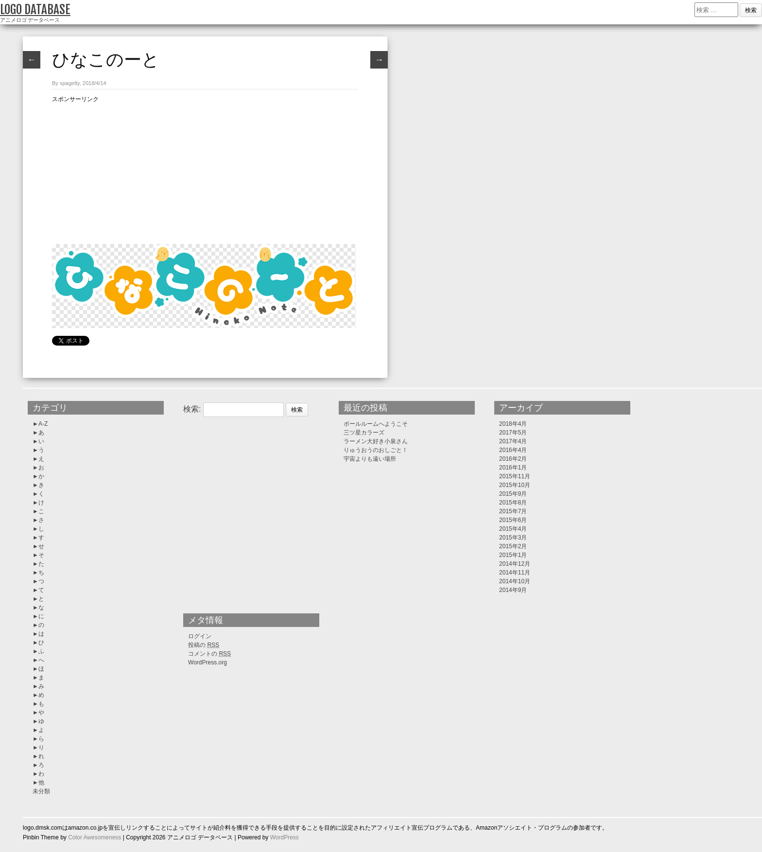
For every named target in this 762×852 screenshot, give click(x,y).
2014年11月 (514, 572)
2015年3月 (513, 537)
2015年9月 (513, 493)
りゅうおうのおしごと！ (376, 450)
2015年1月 (513, 555)
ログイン (199, 636)
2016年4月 (513, 450)
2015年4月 (513, 528)
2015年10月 (514, 485)
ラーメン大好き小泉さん (376, 441)
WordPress (284, 837)
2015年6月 (513, 520)
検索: (192, 409)
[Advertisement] (205, 172)
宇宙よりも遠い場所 (370, 458)
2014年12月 (514, 563)
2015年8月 (513, 502)
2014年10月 (514, 581)
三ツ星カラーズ (364, 432)
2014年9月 (513, 590)
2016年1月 (513, 467)
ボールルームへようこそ (376, 423)
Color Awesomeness (94, 837)
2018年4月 (513, 423)
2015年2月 (513, 546)
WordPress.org (207, 662)
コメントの (209, 653)
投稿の (203, 645)
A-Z (43, 423)
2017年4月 (513, 441)
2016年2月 (513, 458)
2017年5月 (513, 432)
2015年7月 (513, 511)
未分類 (41, 791)
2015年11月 (514, 476)
